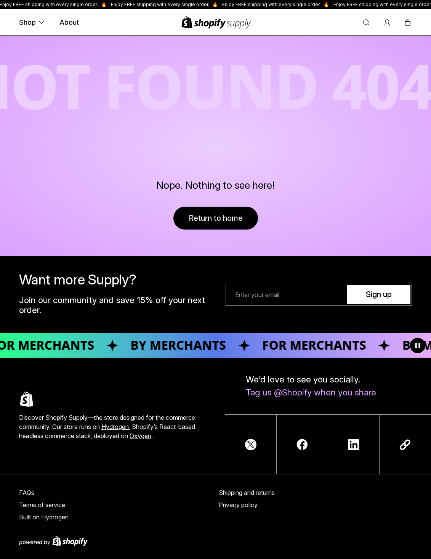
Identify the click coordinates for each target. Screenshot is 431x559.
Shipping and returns (247, 492)
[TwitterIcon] (251, 444)
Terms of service (42, 505)
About (69, 22)
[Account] (387, 22)
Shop (31, 22)
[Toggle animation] (417, 345)
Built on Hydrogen (44, 517)
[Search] (366, 22)
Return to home (216, 218)
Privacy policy (238, 505)
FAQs (26, 492)
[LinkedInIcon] (353, 444)
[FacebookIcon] (302, 444)
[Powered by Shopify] (215, 541)
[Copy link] (405, 444)
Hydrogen (115, 426)
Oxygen (140, 436)
